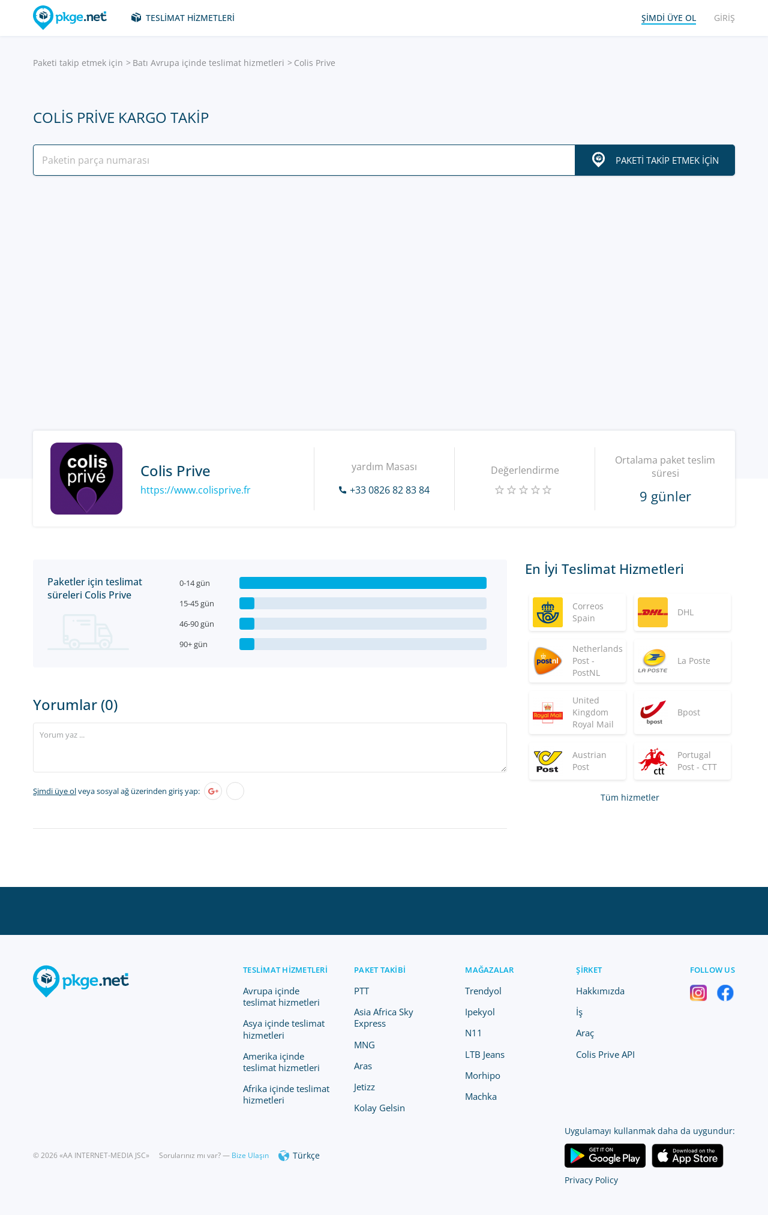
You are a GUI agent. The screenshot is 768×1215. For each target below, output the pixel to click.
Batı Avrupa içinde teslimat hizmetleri (208, 62)
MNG (364, 1045)
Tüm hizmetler (630, 797)
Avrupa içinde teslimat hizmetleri (281, 996)
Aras (363, 1066)
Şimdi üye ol (54, 791)
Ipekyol (480, 1012)
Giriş (724, 17)
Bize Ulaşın (250, 1155)
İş (579, 1012)
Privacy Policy (591, 1180)
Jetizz (364, 1087)
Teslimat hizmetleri (190, 17)
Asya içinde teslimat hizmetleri (284, 1028)
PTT (361, 991)
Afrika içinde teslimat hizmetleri (286, 1094)
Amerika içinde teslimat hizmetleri (281, 1061)
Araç (585, 1033)
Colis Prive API (605, 1054)
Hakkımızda (600, 991)
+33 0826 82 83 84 (390, 490)
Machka (481, 1096)
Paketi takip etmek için (78, 62)
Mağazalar (489, 969)
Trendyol (483, 991)
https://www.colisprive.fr (195, 490)
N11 (473, 1033)
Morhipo (482, 1075)
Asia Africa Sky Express (383, 1017)
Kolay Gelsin (379, 1108)
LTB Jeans (485, 1054)
